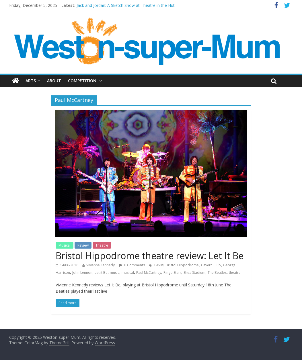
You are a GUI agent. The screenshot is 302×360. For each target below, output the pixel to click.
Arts (31, 80)
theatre (235, 272)
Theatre (102, 245)
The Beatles (217, 272)
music (114, 272)
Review (83, 245)
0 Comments (132, 265)
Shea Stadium (194, 272)
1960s (158, 265)
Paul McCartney (148, 272)
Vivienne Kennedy (100, 265)
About (54, 80)
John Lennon (82, 272)
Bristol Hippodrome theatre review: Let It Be (149, 255)
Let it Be (101, 272)
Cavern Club (211, 265)
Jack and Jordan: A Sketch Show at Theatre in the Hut (126, 5)
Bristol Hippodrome (182, 265)
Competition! (83, 80)
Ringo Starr (172, 272)
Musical (65, 245)
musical (128, 272)
